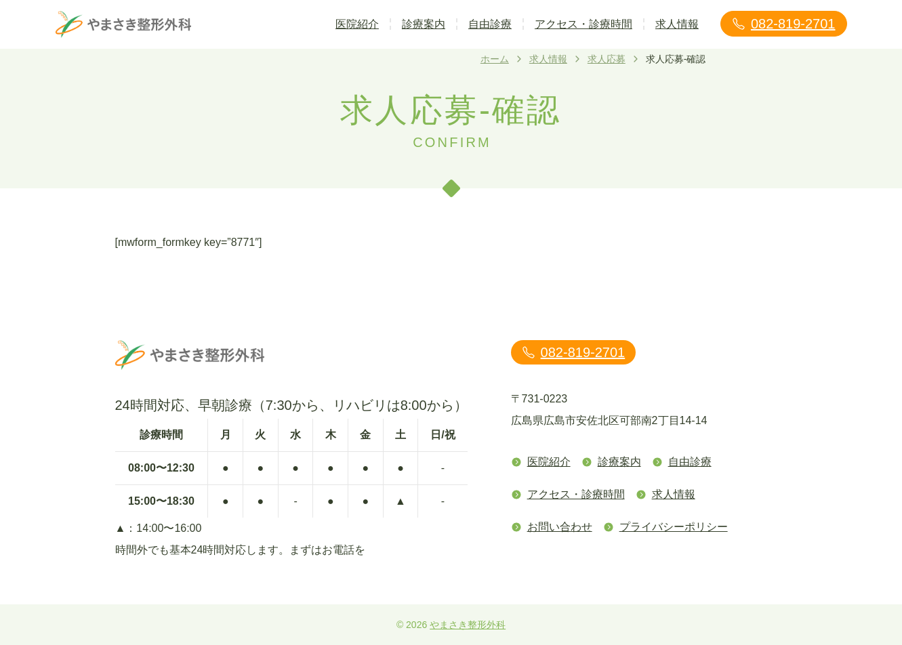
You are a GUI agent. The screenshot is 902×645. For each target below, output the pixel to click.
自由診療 (490, 24)
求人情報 (677, 24)
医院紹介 (357, 24)
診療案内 (423, 24)
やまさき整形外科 (468, 624)
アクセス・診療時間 (583, 24)
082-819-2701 (784, 23)
